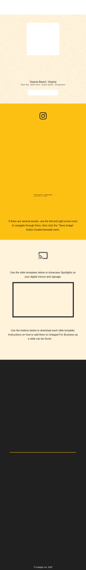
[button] (78, 7)
